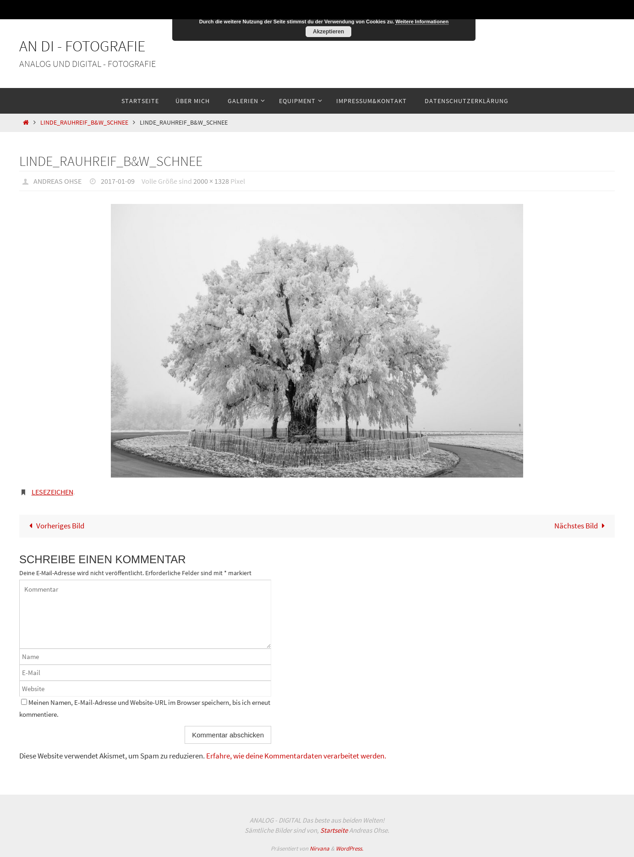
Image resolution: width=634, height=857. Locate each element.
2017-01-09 (118, 181)
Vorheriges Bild (54, 526)
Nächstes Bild (581, 526)
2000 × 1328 (211, 181)
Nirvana (319, 848)
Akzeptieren (328, 31)
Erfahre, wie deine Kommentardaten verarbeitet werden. (296, 756)
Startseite (334, 830)
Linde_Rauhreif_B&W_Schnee (84, 122)
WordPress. (349, 848)
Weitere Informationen (421, 21)
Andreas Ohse (57, 181)
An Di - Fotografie (82, 45)
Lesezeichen (52, 491)
